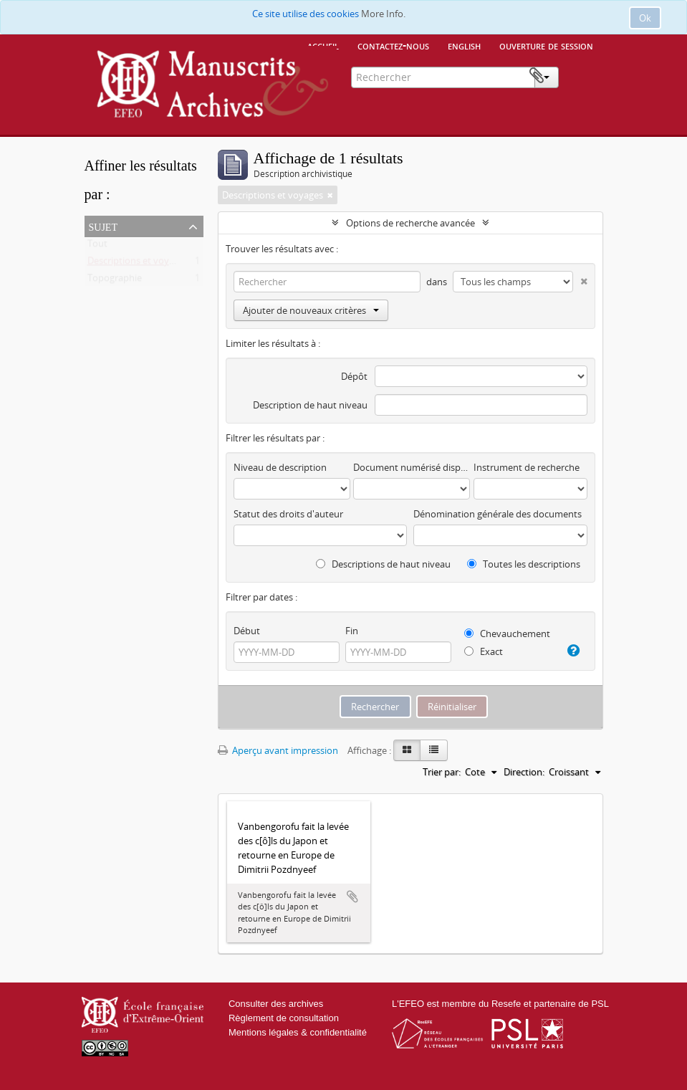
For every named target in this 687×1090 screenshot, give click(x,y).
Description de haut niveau (310, 404)
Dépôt (354, 376)
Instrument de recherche (527, 467)
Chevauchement (507, 633)
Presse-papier (581, 76)
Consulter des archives (276, 1003)
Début (247, 630)
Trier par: (442, 771)
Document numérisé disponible (411, 467)
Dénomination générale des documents (497, 513)
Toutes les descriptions (523, 564)
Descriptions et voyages (137, 263)
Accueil (323, 45)
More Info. (383, 13)
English (464, 45)
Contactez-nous (393, 45)
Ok (645, 17)
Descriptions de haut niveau (383, 564)
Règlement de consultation (284, 1018)
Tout (97, 246)
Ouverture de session (546, 45)
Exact (483, 651)
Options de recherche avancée (410, 222)
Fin (351, 630)
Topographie (114, 280)
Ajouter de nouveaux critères (311, 310)
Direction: (524, 771)
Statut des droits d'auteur (288, 513)
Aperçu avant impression (278, 750)
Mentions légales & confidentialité (298, 1032)
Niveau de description (280, 467)
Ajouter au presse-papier (352, 896)
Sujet (103, 226)
